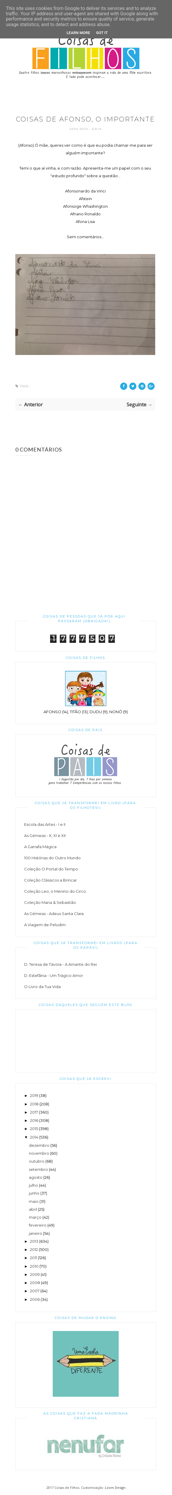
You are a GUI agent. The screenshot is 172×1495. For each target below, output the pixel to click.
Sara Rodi (79, 129)
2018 (34, 1104)
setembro (38, 1169)
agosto (35, 1177)
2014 (34, 1137)
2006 (35, 1299)
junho (34, 1193)
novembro (39, 1153)
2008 (35, 1282)
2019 (34, 1095)
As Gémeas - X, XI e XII (45, 835)
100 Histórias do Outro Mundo (52, 857)
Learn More (78, 33)
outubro (36, 1161)
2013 (34, 1241)
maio (34, 1201)
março (35, 1217)
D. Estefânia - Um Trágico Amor (53, 975)
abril (33, 1209)
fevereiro (38, 1225)
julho (33, 1185)
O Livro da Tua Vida (42, 986)
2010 (34, 1266)
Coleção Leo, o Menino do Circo (55, 891)
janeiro (35, 1233)
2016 (34, 1120)
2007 (34, 1290)
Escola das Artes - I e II (44, 824)
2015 (34, 1128)
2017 (34, 1112)
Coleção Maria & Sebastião (50, 902)
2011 (33, 1257)
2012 (34, 1249)
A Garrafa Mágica (40, 846)
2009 (35, 1274)
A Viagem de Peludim (45, 924)
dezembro (39, 1145)
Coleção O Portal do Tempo (51, 869)
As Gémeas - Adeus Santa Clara (54, 913)
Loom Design (115, 1487)
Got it (102, 33)
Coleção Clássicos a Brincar (50, 880)
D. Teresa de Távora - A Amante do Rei (60, 964)
